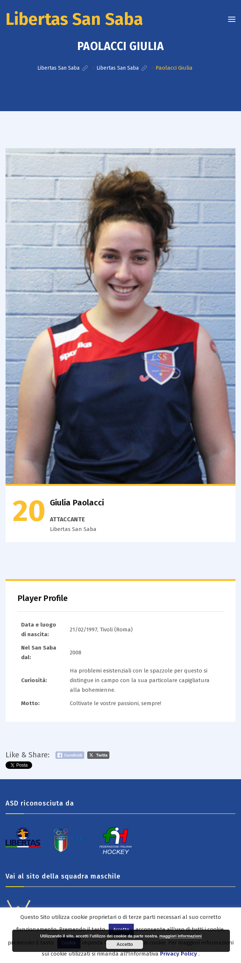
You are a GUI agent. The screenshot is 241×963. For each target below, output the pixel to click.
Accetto (124, 944)
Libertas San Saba (74, 19)
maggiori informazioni (180, 936)
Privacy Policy (178, 953)
